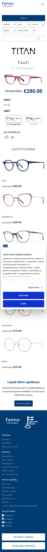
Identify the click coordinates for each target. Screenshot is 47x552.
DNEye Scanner (8, 471)
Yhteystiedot (7, 495)
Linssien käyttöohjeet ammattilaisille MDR (19, 506)
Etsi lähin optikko (23, 403)
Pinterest (7, 526)
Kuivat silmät (7, 460)
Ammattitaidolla (8, 487)
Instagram (7, 519)
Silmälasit (6, 439)
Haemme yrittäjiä (9, 491)
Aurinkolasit (7, 443)
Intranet (5, 502)
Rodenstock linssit (9, 446)
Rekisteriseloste (8, 498)
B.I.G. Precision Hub (10, 474)
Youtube (7, 522)
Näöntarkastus (8, 456)
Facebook (7, 515)
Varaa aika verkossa (23, 545)
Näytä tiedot (33, 287)
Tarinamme (6, 484)
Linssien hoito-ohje (10, 467)
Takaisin (23, 18)
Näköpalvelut (7, 463)
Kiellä (23, 304)
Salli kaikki (23, 295)
